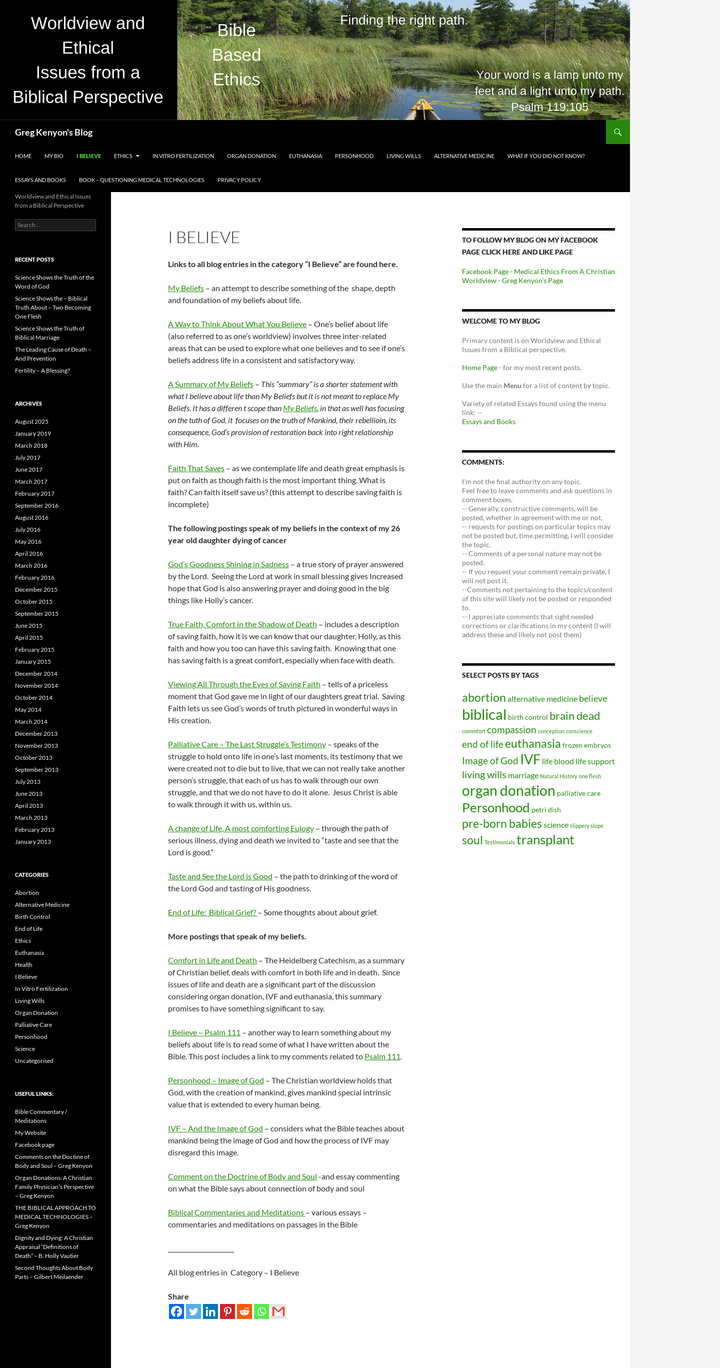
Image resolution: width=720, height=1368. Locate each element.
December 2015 (36, 589)
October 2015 (33, 601)
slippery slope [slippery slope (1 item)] (587, 825)
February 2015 (34, 649)
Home (23, 156)
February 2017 (34, 493)
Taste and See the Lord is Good (220, 876)
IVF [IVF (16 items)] (530, 759)
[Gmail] (278, 1311)
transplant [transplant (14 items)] (545, 839)
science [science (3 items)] (556, 824)
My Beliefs (186, 288)
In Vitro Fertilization (183, 156)
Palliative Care (33, 1024)
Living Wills (403, 156)
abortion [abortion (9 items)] (484, 697)
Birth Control (32, 916)
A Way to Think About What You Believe (237, 324)
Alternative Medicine (464, 156)
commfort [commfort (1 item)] (474, 731)
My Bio (54, 156)
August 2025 (31, 421)
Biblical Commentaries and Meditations (237, 1212)
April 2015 (29, 637)
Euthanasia (305, 156)
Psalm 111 (382, 1056)
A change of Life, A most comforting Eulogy (241, 828)
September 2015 (36, 613)
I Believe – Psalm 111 (204, 1032)
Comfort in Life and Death (212, 960)
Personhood (354, 156)
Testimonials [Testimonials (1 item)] (499, 842)
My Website (30, 1132)
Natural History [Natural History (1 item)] (559, 776)
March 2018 (31, 445)
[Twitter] (193, 1311)
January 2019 (33, 433)
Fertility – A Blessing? (42, 370)
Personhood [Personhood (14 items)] (496, 807)
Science (25, 1048)
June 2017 (28, 469)
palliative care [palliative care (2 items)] (578, 793)
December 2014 (36, 673)
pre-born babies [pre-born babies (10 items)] (502, 823)
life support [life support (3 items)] (595, 761)
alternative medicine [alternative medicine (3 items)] (543, 698)
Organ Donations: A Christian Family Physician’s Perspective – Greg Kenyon (54, 1186)
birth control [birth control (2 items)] (528, 717)
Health (23, 964)
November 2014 (36, 685)
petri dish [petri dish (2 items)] (546, 809)
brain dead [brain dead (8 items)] (575, 715)
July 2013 (27, 781)
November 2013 (36, 745)
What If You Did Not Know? (546, 156)
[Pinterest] (227, 1311)
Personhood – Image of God (216, 1080)
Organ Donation (251, 156)
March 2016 (31, 565)
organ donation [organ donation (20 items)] (509, 790)
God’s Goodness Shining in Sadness (228, 564)
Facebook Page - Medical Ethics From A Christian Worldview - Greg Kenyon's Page (538, 276)
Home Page (480, 367)
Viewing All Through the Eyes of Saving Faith (244, 684)
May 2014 (28, 709)
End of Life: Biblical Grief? (213, 912)
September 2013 (36, 769)
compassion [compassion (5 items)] (511, 729)
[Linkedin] (210, 1311)
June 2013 (28, 793)
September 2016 (36, 505)
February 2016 (34, 577)
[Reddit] (244, 1311)
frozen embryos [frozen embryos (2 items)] (586, 745)
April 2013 (29, 805)
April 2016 (29, 553)
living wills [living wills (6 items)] (484, 774)
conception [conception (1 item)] (551, 731)
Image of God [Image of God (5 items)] (490, 760)
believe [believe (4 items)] (593, 698)
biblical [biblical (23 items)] (484, 714)
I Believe (88, 156)
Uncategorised (34, 1060)
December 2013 (36, 733)
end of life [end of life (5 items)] (483, 744)
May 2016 (28, 541)
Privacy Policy (239, 180)
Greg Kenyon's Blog (53, 132)
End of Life (28, 928)
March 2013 (31, 817)
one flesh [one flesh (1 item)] (590, 776)
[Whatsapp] (261, 1311)
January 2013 (33, 841)
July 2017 (27, 457)
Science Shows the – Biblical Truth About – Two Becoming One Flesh (53, 307)
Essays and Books (40, 180)
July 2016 (27, 529)
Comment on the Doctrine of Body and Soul (242, 1176)
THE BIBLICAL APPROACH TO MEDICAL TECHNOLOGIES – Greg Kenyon (55, 1216)
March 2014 (31, 721)
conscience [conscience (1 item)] (579, 731)
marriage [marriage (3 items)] (523, 775)
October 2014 (33, 697)
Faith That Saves (196, 468)
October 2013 (33, 757)
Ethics (123, 156)
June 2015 (28, 625)
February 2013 (34, 829)
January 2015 (33, 661)
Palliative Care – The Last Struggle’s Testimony (247, 744)
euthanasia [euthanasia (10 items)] (533, 743)
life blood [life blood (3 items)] (558, 761)
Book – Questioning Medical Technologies (141, 180)
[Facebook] (176, 1311)
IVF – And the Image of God (215, 1128)
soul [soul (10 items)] (472, 840)
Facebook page (34, 1144)
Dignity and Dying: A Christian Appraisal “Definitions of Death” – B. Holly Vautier (54, 1246)
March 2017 (31, 481)
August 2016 (31, 517)
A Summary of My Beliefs (211, 384)
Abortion (27, 892)
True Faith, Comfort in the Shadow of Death (242, 624)
